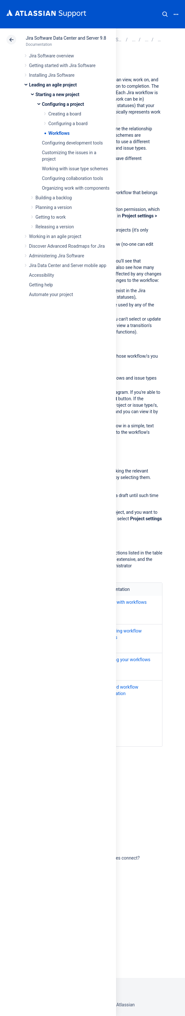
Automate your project (51, 294)
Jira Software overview (51, 55)
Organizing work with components (76, 188)
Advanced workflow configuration (118, 690)
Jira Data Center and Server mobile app (67, 265)
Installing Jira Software (51, 75)
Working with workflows (123, 602)
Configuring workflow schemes (120, 634)
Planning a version (53, 207)
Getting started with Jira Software (62, 65)
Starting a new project (57, 94)
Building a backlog (53, 197)
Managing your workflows (125, 659)
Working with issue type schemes (75, 168)
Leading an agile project (53, 84)
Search (165, 14)
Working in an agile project (55, 236)
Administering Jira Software (56, 255)
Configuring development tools (72, 142)
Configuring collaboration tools (72, 178)
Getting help (41, 284)
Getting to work (50, 217)
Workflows (59, 133)
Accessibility (41, 275)
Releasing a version (54, 226)
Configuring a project (63, 104)
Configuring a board (68, 123)
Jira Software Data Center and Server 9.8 (66, 38)
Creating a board (64, 113)
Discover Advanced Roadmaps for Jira (67, 246)
